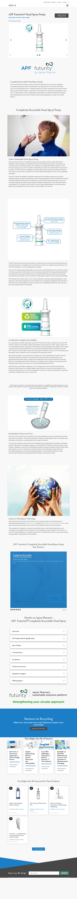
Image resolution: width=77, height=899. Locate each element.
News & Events (47, 2)
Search (64, 873)
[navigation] (11, 40)
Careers (59, 2)
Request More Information (61, 15)
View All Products (38, 849)
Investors (64, 2)
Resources (54, 2)
